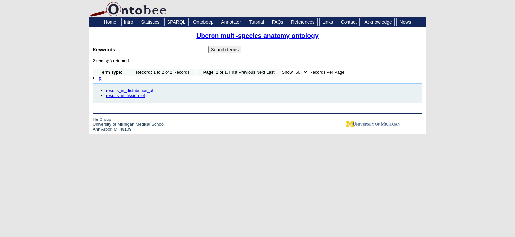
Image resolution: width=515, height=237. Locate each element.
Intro (128, 22)
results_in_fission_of (125, 95)
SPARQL (176, 22)
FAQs (277, 22)
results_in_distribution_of (129, 90)
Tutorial (256, 22)
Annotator (231, 22)
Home (110, 22)
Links (327, 22)
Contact (349, 22)
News (405, 22)
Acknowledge (378, 22)
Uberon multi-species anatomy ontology (257, 35)
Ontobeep (203, 22)
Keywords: (105, 49)
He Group (102, 119)
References (303, 22)
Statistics (150, 22)
